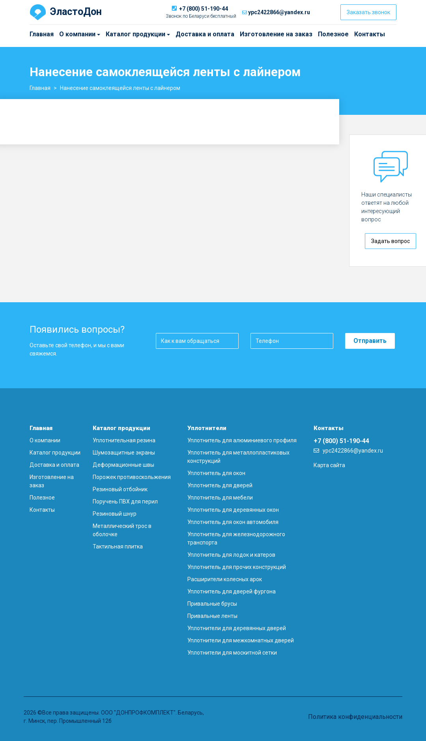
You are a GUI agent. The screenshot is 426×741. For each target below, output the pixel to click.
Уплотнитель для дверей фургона (231, 591)
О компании (61, 34)
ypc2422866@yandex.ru (279, 12)
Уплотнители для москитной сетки (232, 652)
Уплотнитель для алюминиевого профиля (242, 440)
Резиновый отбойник (120, 489)
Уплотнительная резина (124, 440)
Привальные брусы (212, 604)
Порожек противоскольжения (132, 477)
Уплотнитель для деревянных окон (233, 510)
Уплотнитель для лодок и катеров (231, 555)
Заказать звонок (368, 12)
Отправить (370, 340)
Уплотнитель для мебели (220, 497)
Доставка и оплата (205, 34)
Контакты (369, 34)
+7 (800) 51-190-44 (203, 9)
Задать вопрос (390, 241)
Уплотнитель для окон (216, 473)
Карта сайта (329, 465)
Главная (42, 34)
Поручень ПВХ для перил (125, 501)
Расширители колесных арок (224, 579)
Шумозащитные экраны (124, 452)
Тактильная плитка (118, 546)
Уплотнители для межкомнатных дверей (240, 640)
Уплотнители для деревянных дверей (236, 628)
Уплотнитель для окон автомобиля (232, 522)
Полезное (333, 34)
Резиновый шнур (114, 514)
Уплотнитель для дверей (219, 485)
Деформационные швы (123, 465)
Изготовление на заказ (276, 34)
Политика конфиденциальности (355, 716)
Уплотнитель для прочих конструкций (236, 567)
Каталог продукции (109, 34)
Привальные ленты (212, 616)
